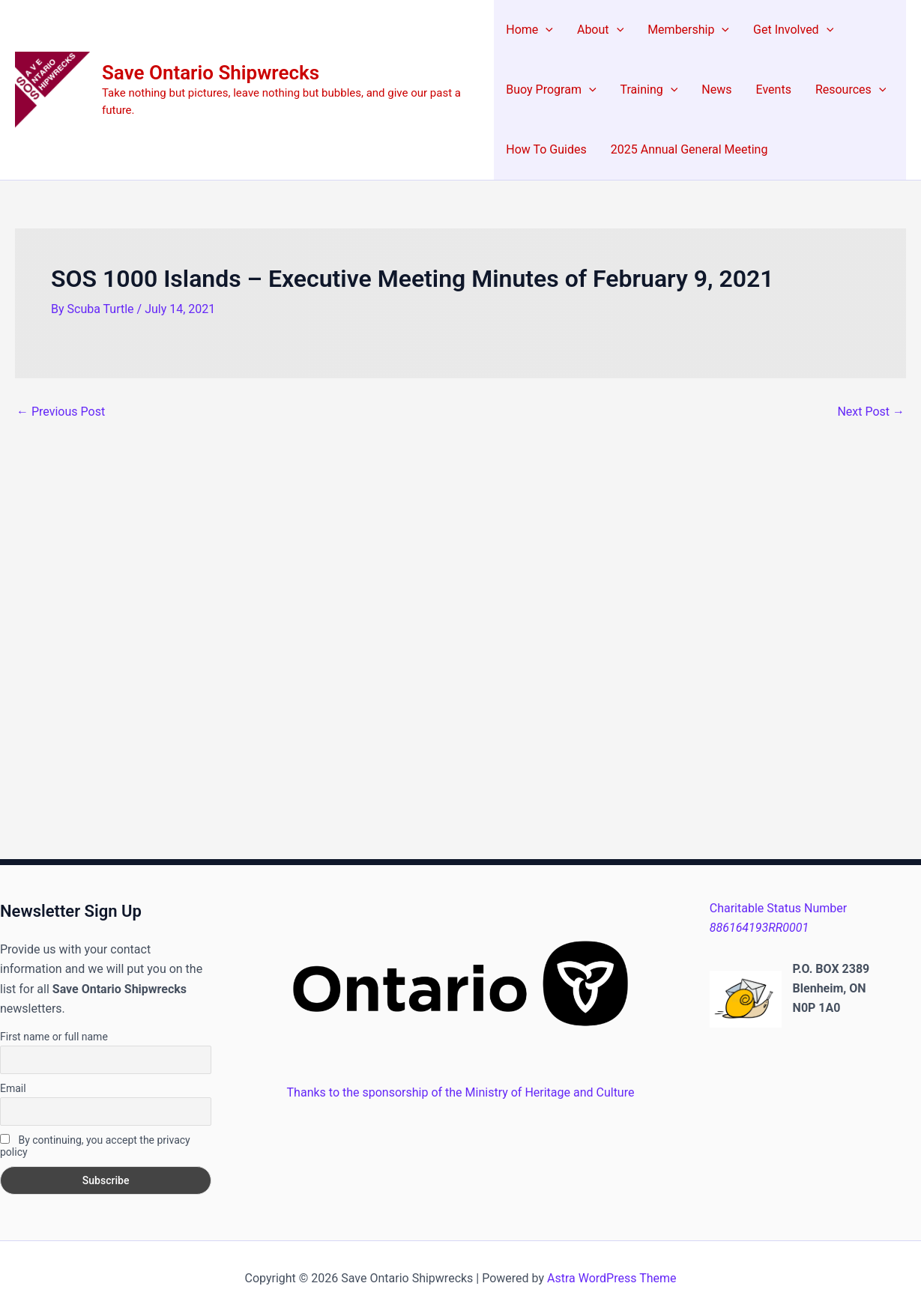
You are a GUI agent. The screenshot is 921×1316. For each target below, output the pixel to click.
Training (649, 90)
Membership (688, 30)
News (716, 89)
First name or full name (54, 1037)
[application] (545, 30)
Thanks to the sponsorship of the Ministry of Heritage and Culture (461, 1092)
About (600, 30)
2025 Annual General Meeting (689, 149)
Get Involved (793, 30)
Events (773, 89)
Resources (851, 90)
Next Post (871, 412)
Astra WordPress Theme (611, 1278)
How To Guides (546, 149)
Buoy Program (551, 90)
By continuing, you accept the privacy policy (95, 1146)
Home (529, 30)
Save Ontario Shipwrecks (210, 72)
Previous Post (60, 412)
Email (13, 1088)
